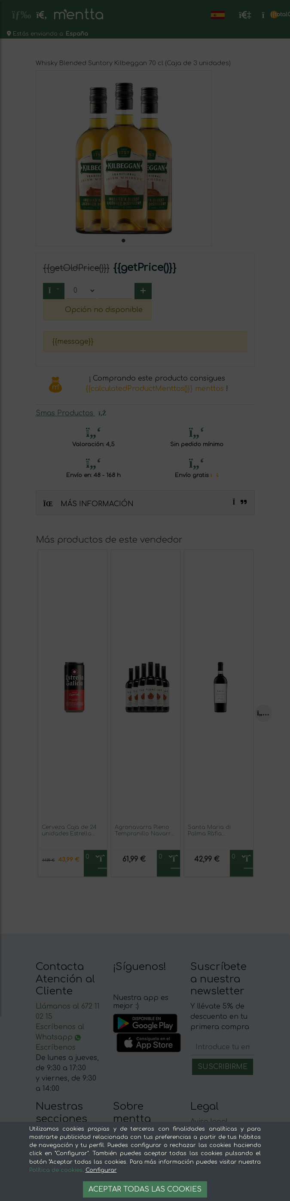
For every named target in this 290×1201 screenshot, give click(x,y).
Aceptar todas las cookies (145, 1189)
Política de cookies (55, 1170)
